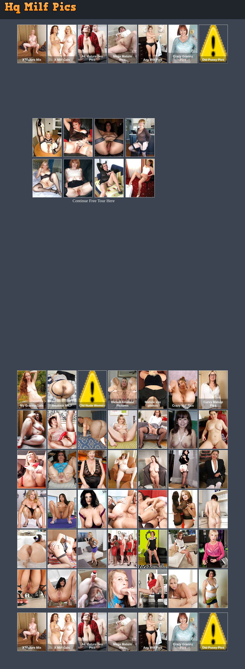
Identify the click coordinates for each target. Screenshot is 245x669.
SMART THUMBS (129, 653)
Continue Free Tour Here (94, 200)
